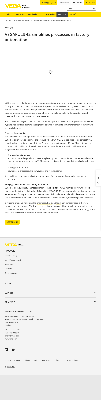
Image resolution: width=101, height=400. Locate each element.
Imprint (36, 385)
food (58, 228)
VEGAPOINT (31, 141)
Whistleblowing (73, 385)
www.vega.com (11, 364)
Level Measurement (13, 285)
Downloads (32, 14)
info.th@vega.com (12, 361)
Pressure (8, 294)
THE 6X (72, 14)
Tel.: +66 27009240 (12, 355)
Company (62, 14)
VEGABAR (45, 141)
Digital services (11, 298)
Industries (20, 14)
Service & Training (47, 14)
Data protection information (52, 385)
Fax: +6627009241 (12, 358)
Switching (9, 289)
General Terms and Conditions (17, 385)
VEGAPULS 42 (12, 247)
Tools (8, 308)
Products (8, 14)
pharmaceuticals (44, 228)
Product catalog (11, 281)
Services (9, 318)
